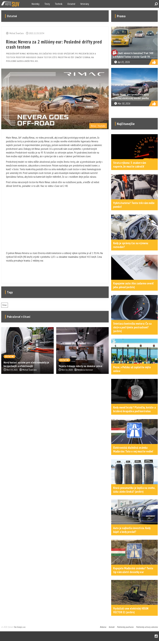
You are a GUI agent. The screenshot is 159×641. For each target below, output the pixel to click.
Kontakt (111, 627)
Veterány (84, 4)
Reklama (103, 627)
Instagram (156, 636)
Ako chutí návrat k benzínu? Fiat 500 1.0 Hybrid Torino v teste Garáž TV (133, 54)
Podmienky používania (125, 627)
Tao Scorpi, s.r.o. (19, 627)
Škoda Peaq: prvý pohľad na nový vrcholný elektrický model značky (131, 96)
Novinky (35, 4)
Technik (58, 4)
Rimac (4, 305)
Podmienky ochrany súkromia (147, 627)
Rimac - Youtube (98, 125)
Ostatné (71, 4)
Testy (47, 4)
